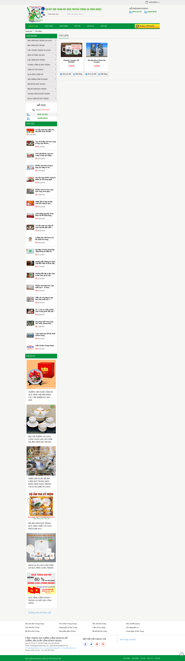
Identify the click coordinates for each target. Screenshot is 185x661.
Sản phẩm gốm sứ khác (42, 79)
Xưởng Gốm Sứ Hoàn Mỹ (39, 612)
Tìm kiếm (38, 31)
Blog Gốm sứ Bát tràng (42, 98)
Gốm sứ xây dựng (42, 69)
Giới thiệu (48, 26)
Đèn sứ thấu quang (42, 55)
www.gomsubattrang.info (52, 648)
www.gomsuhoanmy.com (33, 648)
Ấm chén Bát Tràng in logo (42, 40)
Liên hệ (103, 26)
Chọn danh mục (55, 14)
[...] (84, 14)
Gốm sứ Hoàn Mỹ (55, 658)
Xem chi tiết (65, 74)
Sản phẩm (64, 26)
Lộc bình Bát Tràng (42, 60)
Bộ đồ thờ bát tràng (42, 89)
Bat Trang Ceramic (128, 639)
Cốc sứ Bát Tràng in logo (42, 50)
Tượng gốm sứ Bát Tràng (42, 65)
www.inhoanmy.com (68, 648)
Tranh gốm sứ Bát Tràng (39, 94)
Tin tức (77, 26)
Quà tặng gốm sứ (42, 74)
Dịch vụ (90, 26)
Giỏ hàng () (152, 2)
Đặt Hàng (77, 74)
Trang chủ (33, 26)
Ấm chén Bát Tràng (42, 45)
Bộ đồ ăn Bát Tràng (36, 84)
